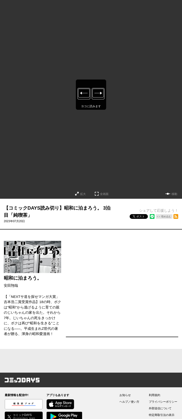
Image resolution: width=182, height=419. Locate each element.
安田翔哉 (11, 285)
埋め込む (166, 216)
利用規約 (154, 395)
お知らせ (125, 395)
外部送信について (160, 408)
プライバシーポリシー (163, 401)
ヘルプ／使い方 (129, 401)
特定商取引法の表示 (161, 415)
